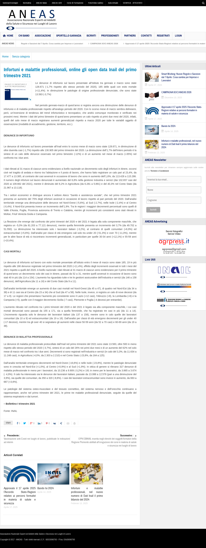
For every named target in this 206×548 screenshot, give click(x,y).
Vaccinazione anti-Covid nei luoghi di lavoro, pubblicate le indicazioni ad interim (37, 439)
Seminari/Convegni (10, 3)
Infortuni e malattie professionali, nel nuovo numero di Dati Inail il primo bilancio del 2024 (87, 493)
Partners (130, 37)
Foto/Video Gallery (95, 3)
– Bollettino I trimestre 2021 (19, 403)
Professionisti (110, 37)
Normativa (27, 3)
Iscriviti (91, 37)
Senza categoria (26, 56)
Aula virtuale (113, 3)
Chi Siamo (24, 37)
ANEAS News (41, 3)
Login (178, 37)
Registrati (163, 37)
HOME (8, 36)
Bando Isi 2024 (45, 488)
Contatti (146, 37)
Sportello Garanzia (69, 37)
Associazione (43, 37)
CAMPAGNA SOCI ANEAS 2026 (117, 44)
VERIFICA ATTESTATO (132, 3)
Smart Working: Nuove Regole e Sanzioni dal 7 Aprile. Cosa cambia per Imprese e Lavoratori (54, 44)
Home (7, 56)
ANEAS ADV (57, 3)
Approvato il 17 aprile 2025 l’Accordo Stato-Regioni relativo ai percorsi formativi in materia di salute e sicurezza (20, 495)
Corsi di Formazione (75, 3)
